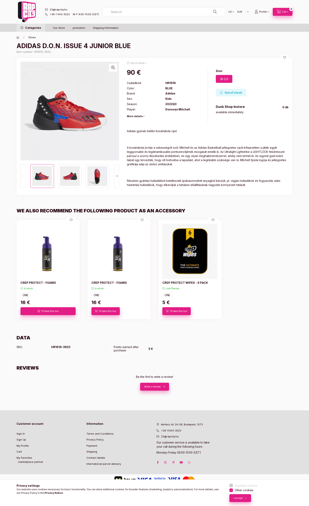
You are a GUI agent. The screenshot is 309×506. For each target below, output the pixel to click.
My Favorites (24, 457)
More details (135, 116)
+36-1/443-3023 (171, 430)
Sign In (21, 433)
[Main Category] (18, 37)
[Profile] (261, 12)
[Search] (215, 12)
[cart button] (282, 12)
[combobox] (164, 12)
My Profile (23, 445)
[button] (31, 28)
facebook (158, 462)
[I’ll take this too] (48, 311)
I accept (238, 498)
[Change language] (230, 11)
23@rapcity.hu (58, 9)
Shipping (92, 451)
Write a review (152, 386)
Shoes (32, 37)
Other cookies (244, 490)
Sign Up (21, 439)
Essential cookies (246, 485)
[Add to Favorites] (285, 57)
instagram (165, 462)
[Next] (116, 176)
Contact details (96, 457)
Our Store (59, 27)
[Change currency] (242, 11)
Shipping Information (105, 27)
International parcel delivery (104, 463)
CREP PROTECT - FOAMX (38, 282)
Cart (19, 451)
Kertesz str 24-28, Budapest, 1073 (182, 424)
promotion (79, 27)
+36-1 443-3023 (60, 14)
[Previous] (22, 176)
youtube (181, 462)
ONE (25, 295)
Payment (92, 445)
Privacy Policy (95, 439)
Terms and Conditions (100, 433)
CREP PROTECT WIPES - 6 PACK (185, 282)
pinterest (173, 462)
